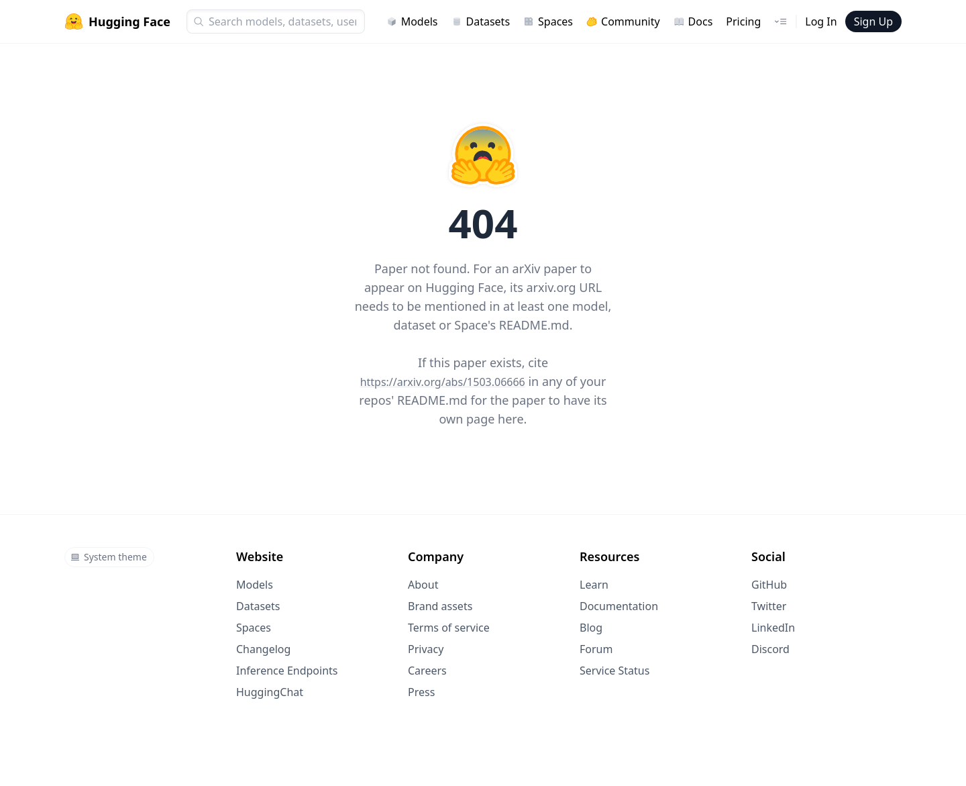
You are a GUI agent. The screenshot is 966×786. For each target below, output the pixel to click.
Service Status (614, 670)
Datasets (481, 21)
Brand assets (440, 606)
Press (421, 692)
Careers (427, 670)
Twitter (768, 606)
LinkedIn (773, 627)
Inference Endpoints (287, 670)
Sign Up (873, 21)
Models (412, 21)
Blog (591, 627)
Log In (821, 21)
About (423, 584)
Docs (693, 21)
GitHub (769, 584)
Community (623, 21)
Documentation (619, 606)
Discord (770, 649)
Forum (596, 649)
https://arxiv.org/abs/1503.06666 (442, 382)
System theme (108, 556)
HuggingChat (269, 692)
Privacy (425, 649)
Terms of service (449, 627)
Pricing (743, 21)
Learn (594, 584)
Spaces (548, 21)
